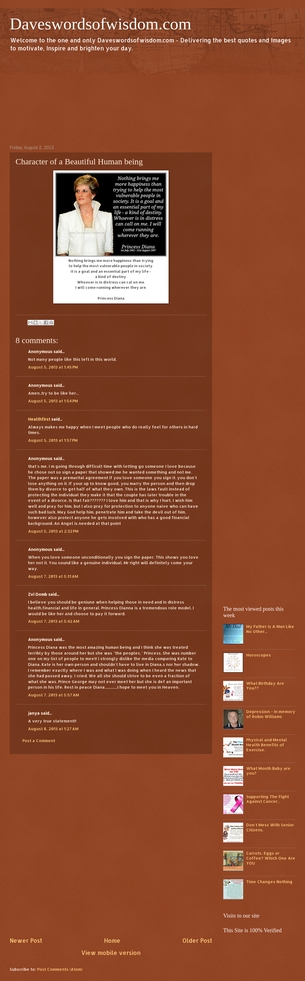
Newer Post (26, 940)
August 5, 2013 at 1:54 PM (53, 400)
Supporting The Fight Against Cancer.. (267, 799)
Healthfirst (39, 419)
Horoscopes (258, 655)
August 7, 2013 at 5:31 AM (53, 576)
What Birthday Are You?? (265, 686)
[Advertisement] (152, 98)
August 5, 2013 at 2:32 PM (53, 531)
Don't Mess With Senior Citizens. (270, 827)
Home (112, 940)
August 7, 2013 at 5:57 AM (53, 695)
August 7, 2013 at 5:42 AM (53, 621)
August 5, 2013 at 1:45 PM (53, 367)
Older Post (197, 940)
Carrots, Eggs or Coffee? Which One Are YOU (270, 857)
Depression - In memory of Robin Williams (270, 714)
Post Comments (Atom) (60, 969)
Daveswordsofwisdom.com (100, 24)
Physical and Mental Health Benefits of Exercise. (266, 744)
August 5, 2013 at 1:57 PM (53, 440)
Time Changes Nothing (269, 881)
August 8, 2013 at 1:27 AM (53, 728)
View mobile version (111, 952)
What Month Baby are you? (268, 771)
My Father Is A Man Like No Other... (270, 629)
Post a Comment (38, 740)
